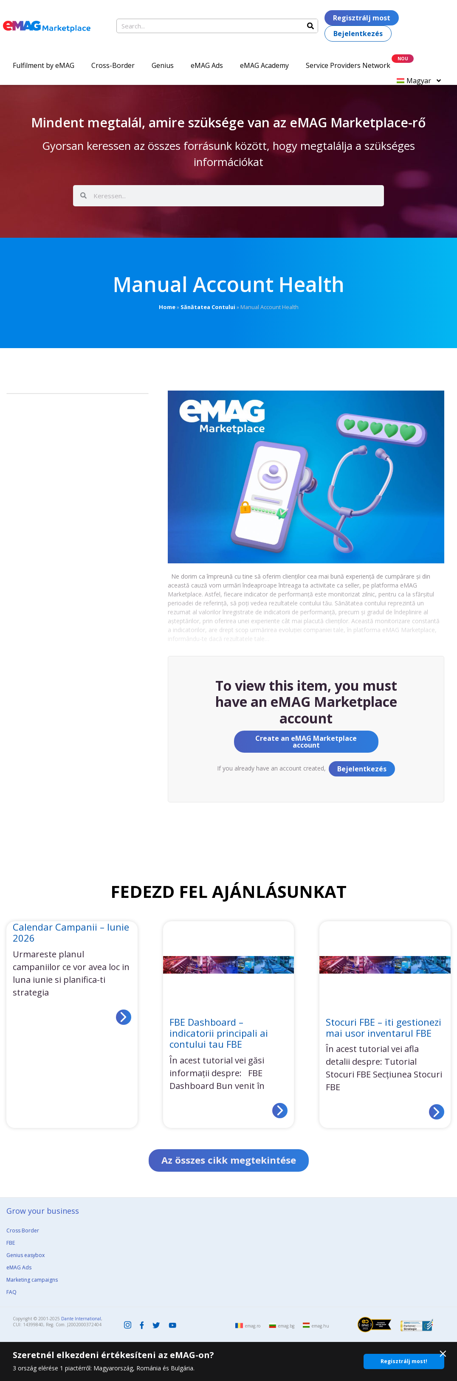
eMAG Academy (264, 65)
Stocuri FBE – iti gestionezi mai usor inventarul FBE (383, 1027)
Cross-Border (113, 65)
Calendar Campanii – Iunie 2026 (71, 932)
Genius (163, 65)
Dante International (81, 1319)
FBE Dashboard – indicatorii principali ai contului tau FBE (218, 1033)
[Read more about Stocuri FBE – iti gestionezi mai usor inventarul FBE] (436, 1111)
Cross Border (22, 1231)
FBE (10, 1243)
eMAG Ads (207, 65)
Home (167, 307)
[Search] (310, 26)
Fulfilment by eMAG (43, 65)
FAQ (11, 1293)
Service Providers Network (348, 65)
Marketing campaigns (32, 1280)
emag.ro (252, 1327)
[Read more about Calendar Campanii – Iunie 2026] (123, 1017)
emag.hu (320, 1327)
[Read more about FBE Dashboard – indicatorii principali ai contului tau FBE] (280, 1110)
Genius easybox (25, 1256)
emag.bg (286, 1327)
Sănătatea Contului (208, 307)
